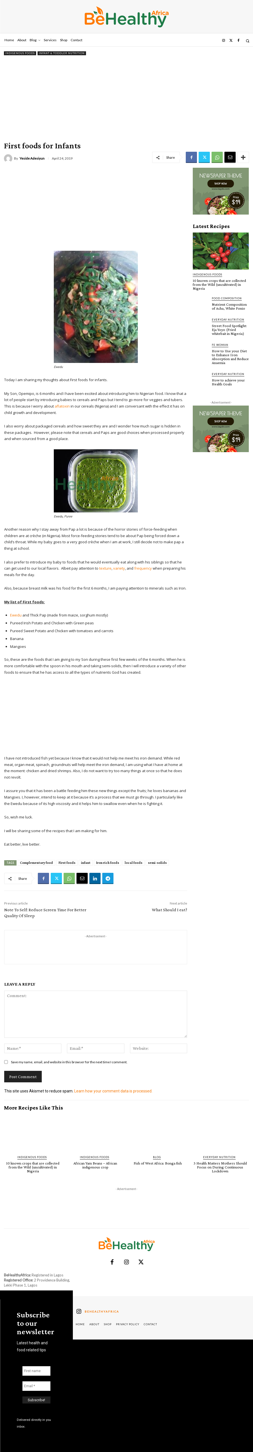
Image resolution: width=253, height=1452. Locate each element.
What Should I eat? (169, 909)
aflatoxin (62, 406)
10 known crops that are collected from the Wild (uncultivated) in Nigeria (219, 284)
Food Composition (227, 298)
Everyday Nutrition (228, 319)
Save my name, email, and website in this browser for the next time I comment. (69, 1062)
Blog (157, 1157)
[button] (247, 40)
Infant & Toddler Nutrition (62, 53)
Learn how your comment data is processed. (113, 1091)
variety (119, 568)
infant (85, 862)
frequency (143, 568)
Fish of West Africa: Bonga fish (158, 1163)
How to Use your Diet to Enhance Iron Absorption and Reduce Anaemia (230, 357)
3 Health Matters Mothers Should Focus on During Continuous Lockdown (220, 1167)
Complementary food (36, 862)
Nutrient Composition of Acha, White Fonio (229, 306)
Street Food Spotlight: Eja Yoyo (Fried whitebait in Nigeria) (229, 329)
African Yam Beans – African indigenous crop (95, 1165)
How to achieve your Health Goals (228, 382)
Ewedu (16, 615)
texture (105, 568)
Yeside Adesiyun (32, 158)
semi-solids (157, 862)
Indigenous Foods (20, 53)
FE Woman (220, 344)
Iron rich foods (107, 862)
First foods (67, 862)
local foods (133, 862)
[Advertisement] (126, 98)
